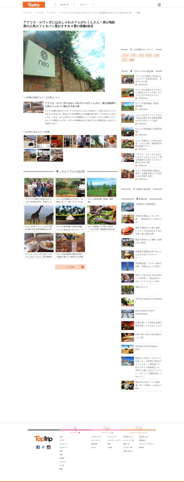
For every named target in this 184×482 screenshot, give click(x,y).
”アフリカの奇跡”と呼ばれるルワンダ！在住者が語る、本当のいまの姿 (148, 79)
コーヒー (133, 55)
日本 (61, 437)
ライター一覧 (127, 447)
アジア (62, 440)
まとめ (62, 465)
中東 (61, 454)
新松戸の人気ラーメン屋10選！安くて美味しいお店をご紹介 (148, 385)
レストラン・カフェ (114, 440)
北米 (61, 451)
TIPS (109, 444)
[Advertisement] (141, 32)
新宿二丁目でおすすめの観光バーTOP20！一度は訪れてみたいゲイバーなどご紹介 (148, 278)
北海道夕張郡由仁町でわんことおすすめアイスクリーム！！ (148, 254)
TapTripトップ (128, 437)
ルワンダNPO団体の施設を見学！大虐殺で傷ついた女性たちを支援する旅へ (148, 173)
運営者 (141, 447)
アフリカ (40, 13)
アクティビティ (96, 437)
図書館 (131, 60)
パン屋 (156, 55)
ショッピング (111, 437)
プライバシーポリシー (146, 444)
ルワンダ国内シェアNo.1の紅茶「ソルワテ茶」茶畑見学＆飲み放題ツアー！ (148, 143)
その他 (109, 447)
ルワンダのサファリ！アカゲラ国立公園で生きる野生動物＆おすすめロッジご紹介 (148, 118)
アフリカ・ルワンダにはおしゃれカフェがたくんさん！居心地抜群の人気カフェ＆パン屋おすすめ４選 (96, 13)
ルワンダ (52, 13)
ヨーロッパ (63, 444)
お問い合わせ (127, 451)
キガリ (141, 55)
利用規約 (142, 440)
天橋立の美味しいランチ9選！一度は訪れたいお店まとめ (148, 219)
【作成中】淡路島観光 (145, 204)
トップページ (27, 13)
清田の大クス (141, 287)
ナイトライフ (96, 440)
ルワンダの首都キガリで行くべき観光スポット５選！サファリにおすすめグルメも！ (148, 92)
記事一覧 (65, 5)
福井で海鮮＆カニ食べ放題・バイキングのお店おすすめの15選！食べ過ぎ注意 (148, 231)
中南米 (62, 458)
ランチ (124, 60)
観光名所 (94, 444)
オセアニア (63, 447)
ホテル (93, 447)
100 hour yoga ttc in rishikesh (148, 299)
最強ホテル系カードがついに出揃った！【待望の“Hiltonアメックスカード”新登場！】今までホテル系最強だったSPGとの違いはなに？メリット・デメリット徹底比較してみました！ (148, 367)
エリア (84, 5)
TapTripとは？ (144, 437)
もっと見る (70, 267)
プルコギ (148, 55)
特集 (61, 469)
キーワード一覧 (128, 440)
